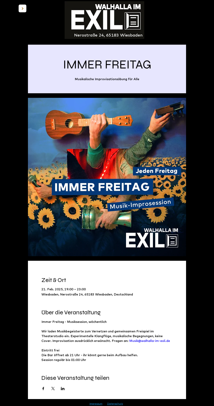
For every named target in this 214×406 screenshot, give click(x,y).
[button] (200, 21)
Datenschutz (115, 403)
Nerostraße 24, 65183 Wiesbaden (108, 35)
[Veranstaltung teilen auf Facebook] (43, 388)
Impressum (96, 403)
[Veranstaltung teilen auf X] (53, 388)
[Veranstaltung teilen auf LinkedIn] (63, 388)
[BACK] (22, 8)
